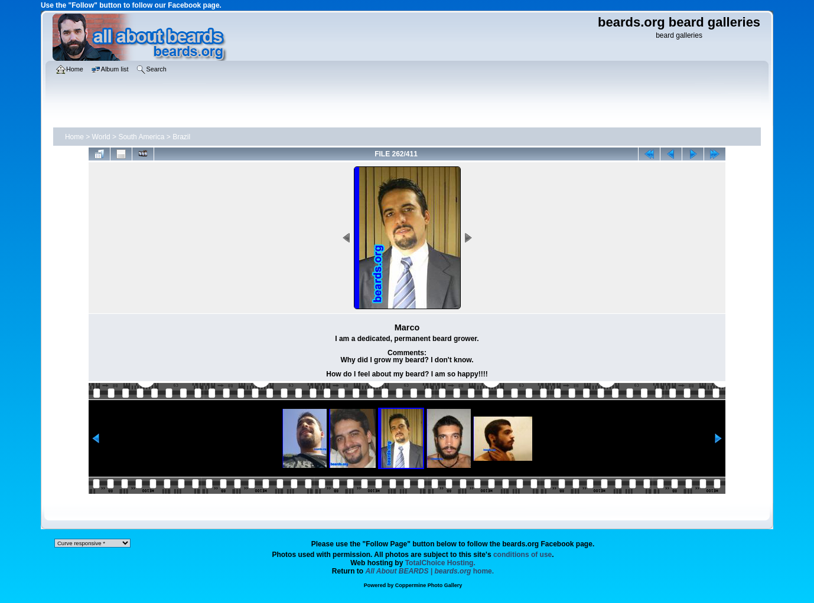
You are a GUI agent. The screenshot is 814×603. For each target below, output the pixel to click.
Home (74, 137)
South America (141, 137)
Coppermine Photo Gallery (429, 585)
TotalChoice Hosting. (440, 563)
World (101, 137)
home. (430, 571)
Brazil (181, 137)
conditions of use (522, 554)
